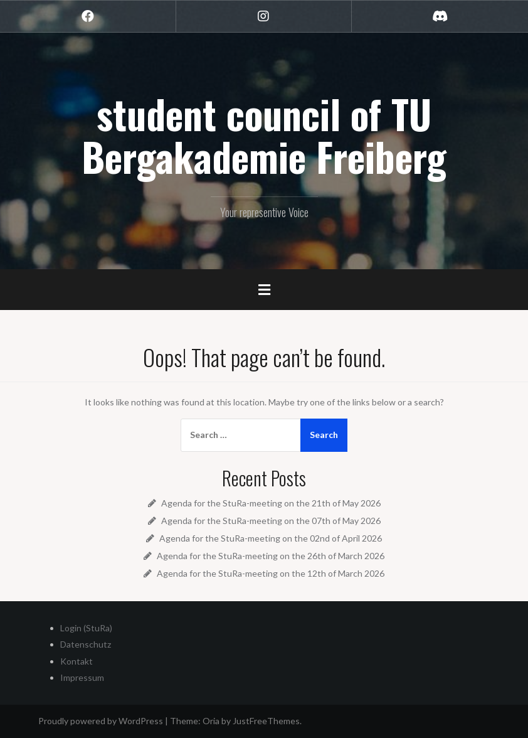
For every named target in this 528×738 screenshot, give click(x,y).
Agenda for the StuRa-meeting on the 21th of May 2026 (271, 503)
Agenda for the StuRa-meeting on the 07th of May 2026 (271, 520)
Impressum (82, 677)
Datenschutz (85, 644)
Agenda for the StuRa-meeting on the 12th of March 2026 (270, 573)
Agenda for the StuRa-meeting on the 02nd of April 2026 (270, 538)
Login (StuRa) (86, 628)
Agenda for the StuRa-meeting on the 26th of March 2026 (270, 555)
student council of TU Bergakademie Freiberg (264, 135)
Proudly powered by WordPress (100, 720)
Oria (211, 720)
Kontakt (76, 661)
